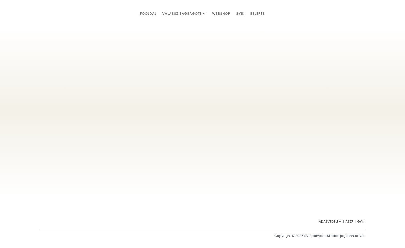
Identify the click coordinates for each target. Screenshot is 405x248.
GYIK (240, 14)
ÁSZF (349, 221)
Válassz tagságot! (181, 14)
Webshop (221, 14)
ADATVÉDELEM (330, 221)
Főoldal (148, 14)
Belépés (257, 14)
